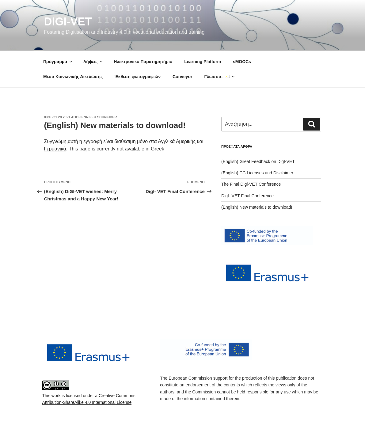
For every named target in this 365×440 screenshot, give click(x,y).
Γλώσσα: (219, 76)
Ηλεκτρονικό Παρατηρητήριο (143, 61)
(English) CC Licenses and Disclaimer (257, 172)
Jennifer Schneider (98, 117)
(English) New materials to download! (256, 207)
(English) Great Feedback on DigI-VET (258, 161)
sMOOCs (242, 61)
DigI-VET (68, 21)
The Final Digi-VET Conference (251, 184)
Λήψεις (93, 61)
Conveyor (182, 76)
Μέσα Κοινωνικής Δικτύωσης (73, 76)
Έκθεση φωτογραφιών (138, 76)
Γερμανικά (55, 148)
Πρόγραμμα (58, 61)
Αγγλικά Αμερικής (177, 141)
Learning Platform (202, 61)
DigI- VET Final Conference (247, 195)
